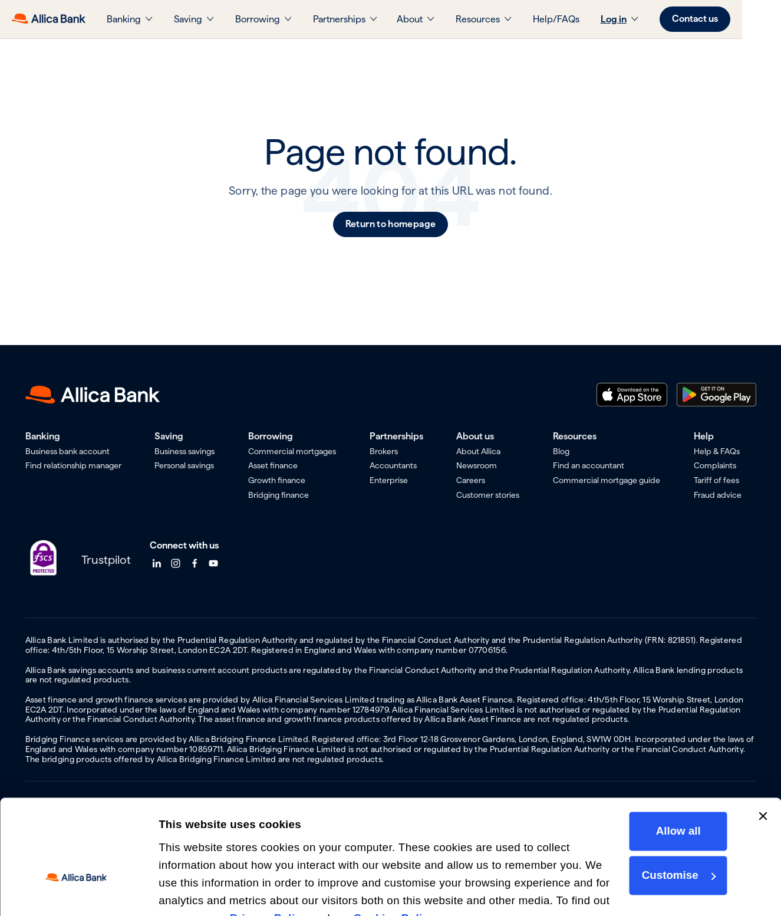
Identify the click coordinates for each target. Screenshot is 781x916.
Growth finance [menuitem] (276, 480)
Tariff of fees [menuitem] (716, 480)
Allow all (677, 762)
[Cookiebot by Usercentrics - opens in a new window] (76, 891)
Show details (193, 890)
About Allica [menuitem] (478, 451)
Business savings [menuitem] (184, 451)
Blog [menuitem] (561, 451)
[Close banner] (763, 747)
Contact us (721, 18)
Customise (678, 806)
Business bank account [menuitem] (67, 451)
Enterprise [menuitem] (389, 480)
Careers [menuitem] (470, 480)
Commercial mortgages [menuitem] (292, 451)
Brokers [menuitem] (384, 451)
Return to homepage (390, 223)
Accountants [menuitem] (393, 465)
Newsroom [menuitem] (476, 465)
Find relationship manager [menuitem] (73, 465)
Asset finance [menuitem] (273, 465)
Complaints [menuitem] (715, 465)
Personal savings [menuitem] (184, 465)
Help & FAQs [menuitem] (717, 451)
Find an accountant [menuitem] (588, 465)
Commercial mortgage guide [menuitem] (606, 480)
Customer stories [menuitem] (487, 495)
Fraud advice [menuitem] (718, 495)
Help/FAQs (582, 19)
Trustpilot (106, 560)
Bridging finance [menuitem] (278, 495)
